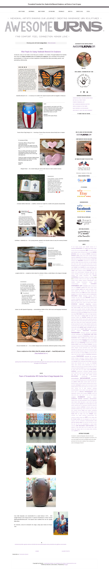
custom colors (90, 287)
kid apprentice (79, 349)
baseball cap (89, 258)
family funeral (84, 307)
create (95, 280)
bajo (20, 544)
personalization (75, 378)
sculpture (60, 361)
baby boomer (76, 258)
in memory (77, 346)
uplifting (77, 417)
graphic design (84, 324)
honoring (82, 342)
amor (84, 248)
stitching (76, 405)
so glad (87, 402)
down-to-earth (74, 300)
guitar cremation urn (89, 327)
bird (85, 262)
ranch (72, 388)
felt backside (83, 310)
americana (79, 248)
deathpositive (94, 294)
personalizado (52, 544)
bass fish (94, 258)
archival (72, 250)
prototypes (78, 385)
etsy (91, 305)
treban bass (85, 412)
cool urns (84, 278)
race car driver (90, 386)
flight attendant (94, 314)
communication (81, 277)
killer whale (84, 349)
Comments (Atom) (23, 554)
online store (78, 369)
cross (72, 287)
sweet (95, 407)
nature (83, 364)
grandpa (73, 324)
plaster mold (77, 381)
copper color (89, 278)
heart (45, 361)
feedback (38, 361)
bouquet (73, 265)
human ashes (74, 344)
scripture (95, 395)
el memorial (94, 300)
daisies (86, 292)
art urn (95, 250)
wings (72, 429)
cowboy (80, 280)
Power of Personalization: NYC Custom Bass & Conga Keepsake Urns (41, 376)
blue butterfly (94, 262)
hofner (89, 341)
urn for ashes (91, 417)
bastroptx (73, 260)
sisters (75, 402)
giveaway (89, 320)
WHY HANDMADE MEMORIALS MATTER (81, 104)
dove (96, 299)
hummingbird (84, 344)
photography (81, 380)
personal (95, 374)
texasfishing (94, 410)
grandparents (77, 324)
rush (80, 395)
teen (91, 408)
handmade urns (79, 334)
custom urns (29, 544)
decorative (74, 296)
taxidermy (88, 408)
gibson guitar (79, 320)
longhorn (83, 352)
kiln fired (89, 349)
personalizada (84, 376)
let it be (88, 351)
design (80, 295)
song (95, 402)
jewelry (95, 347)
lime (74, 352)
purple (72, 386)
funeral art (90, 317)
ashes (77, 255)
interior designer (74, 347)
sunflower (64, 361)
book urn (92, 263)
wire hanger (77, 429)
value (95, 424)
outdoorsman (79, 371)
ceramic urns (74, 272)
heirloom (76, 341)
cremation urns (86, 285)
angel (86, 248)
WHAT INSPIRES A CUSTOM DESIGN (80, 108)
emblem (95, 302)
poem (89, 381)
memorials (94, 356)
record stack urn (75, 391)
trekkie (89, 412)
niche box (81, 366)
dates (95, 292)
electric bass (73, 302)
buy (86, 267)
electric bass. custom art (82, 302)
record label (88, 390)
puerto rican (52, 361)
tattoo (81, 408)
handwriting (86, 336)
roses (77, 395)
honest (95, 341)
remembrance (89, 391)
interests (94, 346)
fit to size (93, 312)
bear (76, 260)
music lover (94, 361)
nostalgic (90, 366)
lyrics (96, 352)
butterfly (25, 361)
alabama (91, 246)
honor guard (77, 342)
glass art (93, 320)
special (81, 403)
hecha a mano (90, 339)
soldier (90, 402)
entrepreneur (74, 305)
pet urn (74, 380)
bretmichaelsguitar (89, 265)
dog (90, 299)
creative (73, 282)
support (92, 407)
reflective (81, 391)
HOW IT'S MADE (21, 11)
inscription (86, 346)
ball (86, 258)
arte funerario (17, 544)
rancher (55, 361)
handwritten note (75, 337)
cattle (76, 270)
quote (82, 386)
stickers (72, 405)
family (78, 307)
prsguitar (83, 385)
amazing (73, 248)
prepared (84, 383)
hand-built (86, 330)
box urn (80, 265)
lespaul (85, 351)
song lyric (73, 403)
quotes (85, 386)
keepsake (44, 544)
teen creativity (74, 410)
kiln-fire (92, 349)
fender (88, 310)
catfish (73, 270)
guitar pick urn (77, 329)
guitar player (84, 329)
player (82, 381)
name (72, 364)
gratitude (92, 324)
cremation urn (76, 286)
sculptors (73, 397)
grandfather (94, 322)
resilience (78, 393)
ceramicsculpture (80, 272)
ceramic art (94, 270)
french (95, 315)
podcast (85, 381)
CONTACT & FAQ (79, 11)
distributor (78, 299)
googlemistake (88, 322)
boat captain (78, 263)
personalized (85, 378)
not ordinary (94, 366)
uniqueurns (73, 417)
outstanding (85, 371)
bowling (76, 265)
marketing (88, 354)
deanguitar (84, 294)
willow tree (83, 427)
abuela (76, 246)
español (35, 361)
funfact (84, 319)
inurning (80, 347)
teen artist (94, 408)
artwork (73, 255)
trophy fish (74, 413)
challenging (87, 272)
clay (93, 273)
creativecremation (74, 283)
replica (95, 391)
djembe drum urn (85, 299)
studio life (94, 405)
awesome (73, 257)
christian (28, 361)
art (87, 250)
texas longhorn (36, 363)
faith (72, 307)
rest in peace (84, 393)
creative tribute (93, 282)
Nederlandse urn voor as (90, 364)
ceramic (89, 270)
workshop (95, 429)
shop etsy (77, 400)
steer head (94, 403)
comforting (74, 277)
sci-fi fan (90, 395)
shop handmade (83, 400)
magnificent (83, 354)
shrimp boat (89, 400)
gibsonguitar (84, 320)
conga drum (32, 361)
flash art (84, 314)
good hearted (82, 322)
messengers (81, 358)
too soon (80, 412)
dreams (80, 300)
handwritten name (93, 336)
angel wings (17, 361)
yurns (76, 430)
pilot (89, 380)
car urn (80, 268)
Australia (90, 255)
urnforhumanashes (89, 420)
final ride (91, 310)
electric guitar (90, 302)
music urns (89, 363)
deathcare (88, 294)
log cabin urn (78, 352)
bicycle (82, 262)
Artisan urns (87, 252)
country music (74, 280)
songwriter (77, 403)
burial (79, 267)
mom (91, 359)
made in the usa (74, 354)
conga (92, 277)
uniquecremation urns (92, 415)
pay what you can (76, 374)
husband (41, 544)
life (91, 351)
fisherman (81, 312)
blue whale (73, 263)
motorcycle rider (84, 361)
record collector (82, 390)
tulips (81, 413)
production (73, 385)
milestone (91, 358)
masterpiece (94, 354)
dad (32, 544)
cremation (94, 283)
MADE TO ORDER (41, 11)
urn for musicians (85, 419)
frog (80, 317)
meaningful (73, 356)
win (87, 427)
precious (77, 383)
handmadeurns (74, 336)
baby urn (20, 361)
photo (77, 380)
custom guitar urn (80, 289)
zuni (79, 430)
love (86, 352)
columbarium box (87, 275)
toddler (76, 412)
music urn (84, 363)
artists (88, 254)
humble (80, 344)
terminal (79, 410)
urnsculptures (86, 424)
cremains (85, 283)
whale (95, 425)
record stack (93, 390)
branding (84, 265)
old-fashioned (74, 368)
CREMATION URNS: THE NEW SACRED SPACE (83, 98)
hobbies (85, 341)
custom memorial (89, 289)
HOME (37, 551)
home (92, 341)
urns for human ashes (43, 363)
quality (80, 386)
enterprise (95, 304)
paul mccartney (93, 373)
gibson (75, 320)
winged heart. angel (92, 427)
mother (79, 361)
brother (22, 544)
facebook (94, 305)
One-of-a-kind (86, 368)
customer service (75, 292)
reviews (58, 361)
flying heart (85, 315)
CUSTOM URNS (52, 11)
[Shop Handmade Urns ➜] (41, 353)
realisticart (89, 388)
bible (23, 361)
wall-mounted (90, 425)
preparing (89, 383)
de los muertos (79, 294)
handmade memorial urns (86, 332)
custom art (84, 287)
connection (76, 278)
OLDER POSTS (66, 551)
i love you (94, 344)
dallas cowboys (91, 292)
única (87, 413)
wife (80, 427)
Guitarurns (79, 330)
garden (87, 319)
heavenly (84, 339)
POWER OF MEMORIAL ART (79, 102)
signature (94, 400)
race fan (95, 386)
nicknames (86, 366)
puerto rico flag (93, 385)
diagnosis (90, 295)
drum (83, 300)
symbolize (73, 408)
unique (91, 413)
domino (92, 299)
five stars (79, 314)
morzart (75, 361)
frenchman (73, 317)
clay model (79, 275)
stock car (80, 405)
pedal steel (85, 374)
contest (80, 278)
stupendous (73, 407)
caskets (95, 268)
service (80, 398)
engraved (81, 304)
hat (81, 337)
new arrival (77, 366)
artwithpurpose (94, 254)
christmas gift (82, 273)
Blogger (66, 564)
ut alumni (91, 424)
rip (96, 393)
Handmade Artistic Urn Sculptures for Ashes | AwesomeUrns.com (60, 563)
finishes (95, 310)
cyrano (80, 292)
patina (89, 373)
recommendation (75, 390)
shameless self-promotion (90, 398)
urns (95, 420)
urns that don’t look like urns (88, 422)
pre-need (92, 381)
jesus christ (90, 347)
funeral (84, 317)
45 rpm (73, 246)
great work (80, 325)
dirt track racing (81, 297)
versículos (73, 425)
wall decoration (80, 425)
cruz (75, 287)
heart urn (77, 339)
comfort (95, 275)
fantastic (79, 309)
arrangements (82, 250)
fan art (76, 309)
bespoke (92, 260)
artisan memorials (81, 252)
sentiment (74, 398)
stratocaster (84, 405)
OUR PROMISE (31, 11)
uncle (55, 544)
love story (90, 352)
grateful (88, 324)
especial (88, 305)
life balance (94, 351)
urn (39, 363)
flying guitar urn (78, 315)
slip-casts (83, 402)
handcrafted (94, 330)
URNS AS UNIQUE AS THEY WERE (80, 106)
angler (95, 248)
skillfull (79, 402)
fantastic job (84, 309)
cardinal (84, 268)
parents (72, 373)
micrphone (87, 358)
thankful (73, 412)
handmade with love (90, 334)
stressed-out (89, 405)
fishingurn (89, 312)
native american (78, 364)
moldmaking (87, 359)
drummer (87, 300)
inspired (90, 346)
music (89, 361)
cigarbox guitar (88, 273)
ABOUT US (70, 11)
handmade (75, 332)
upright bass (58, 544)
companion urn (87, 277)
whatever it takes (75, 427)
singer (72, 402)
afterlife (87, 246)
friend (77, 317)
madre (79, 354)
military (95, 358)
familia (34, 544)
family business (90, 307)
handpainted (80, 336)
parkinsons (77, 373)
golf (96, 320)
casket (91, 268)
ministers (73, 359)
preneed (80, 383)
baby (72, 258)
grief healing (77, 327)
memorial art (88, 356)
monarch (48, 361)
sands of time (85, 395)
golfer (72, 322)
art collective (91, 250)
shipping (73, 400)
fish (78, 312)
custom (78, 287)
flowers (72, 315)
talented (78, 408)
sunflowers (88, 407)
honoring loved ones (90, 342)
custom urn (77, 290)
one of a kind (80, 368)
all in (95, 246)
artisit (91, 252)
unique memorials (83, 415)
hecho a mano (38, 544)
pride (92, 383)
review (89, 393)
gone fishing (76, 322)
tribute (92, 412)
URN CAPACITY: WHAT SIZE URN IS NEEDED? (82, 110)
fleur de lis (88, 314)
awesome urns (86, 257)
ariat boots (77, 250)
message (77, 358)
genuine (90, 319)
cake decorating (90, 267)
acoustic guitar (82, 246)
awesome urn (79, 257)
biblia (80, 262)
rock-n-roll (73, 395)
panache (95, 371)
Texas (83, 410)
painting (90, 371)
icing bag (73, 346)
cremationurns (94, 285)
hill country (80, 341)
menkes (72, 358)
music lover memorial (76, 363)
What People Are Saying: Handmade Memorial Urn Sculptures (41, 51)
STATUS (88, 11)
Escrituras (79, 305)
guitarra (43, 361)
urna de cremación (63, 544)
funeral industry (78, 319)
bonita (88, 263)
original (88, 369)
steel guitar (89, 403)
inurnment (85, 347)
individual (82, 346)
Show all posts (51, 43)
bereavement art (87, 260)
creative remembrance (82, 282)
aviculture (95, 255)
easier (90, 300)
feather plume (74, 310)
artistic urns (79, 254)
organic (85, 369)
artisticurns (84, 254)
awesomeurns (93, 257)
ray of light (82, 388)
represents (73, 393)
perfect (90, 374)
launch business (80, 351)
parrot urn (81, 373)
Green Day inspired (86, 325)
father (88, 309)
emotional (74, 304)
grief (92, 325)
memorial (80, 356)
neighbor (73, 366)
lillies (72, 352)
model (82, 359)
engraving (88, 304)
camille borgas (76, 268)
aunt (87, 255)
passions (85, 373)
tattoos (84, 408)
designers (85, 295)
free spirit (91, 315)
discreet (88, 297)
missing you (78, 359)
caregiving (88, 268)
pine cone (92, 380)
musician (47, 544)
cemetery (84, 270)
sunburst (78, 407)
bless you (88, 262)
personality (74, 376)
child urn (92, 272)
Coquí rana (94, 278)
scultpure (95, 397)
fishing (85, 312)
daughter (73, 294)
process (95, 383)
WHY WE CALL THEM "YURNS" (79, 100)
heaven (80, 339)
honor (72, 342)
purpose (76, 386)
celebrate (80, 270)
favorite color (94, 309)
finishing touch (74, 312)
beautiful (80, 260)
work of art (83, 429)
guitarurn (73, 330)
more (72, 361)
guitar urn (90, 329)
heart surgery (88, 337)
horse (95, 342)
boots (95, 263)
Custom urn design (85, 290)
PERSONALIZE (61, 11)
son (93, 402)
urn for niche (92, 419)
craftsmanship (90, 280)
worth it (72, 430)
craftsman (85, 280)
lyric (93, 352)
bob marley (84, 263)
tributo (95, 412)
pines (95, 380)
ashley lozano (83, 255)
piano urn (86, 380)
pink (72, 381)
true (78, 413)
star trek (85, 403)
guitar (41, 361)
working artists (89, 429)
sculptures (89, 397)
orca (82, 369)
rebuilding (95, 388)
